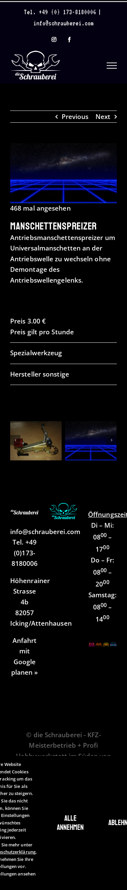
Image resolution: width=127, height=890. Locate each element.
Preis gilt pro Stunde (42, 332)
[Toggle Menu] (112, 66)
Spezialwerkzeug (36, 352)
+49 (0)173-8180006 (25, 553)
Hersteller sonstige (39, 374)
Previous (75, 116)
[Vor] (111, 440)
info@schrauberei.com (64, 23)
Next (103, 116)
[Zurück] (15, 440)
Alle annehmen (70, 823)
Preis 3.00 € (28, 321)
